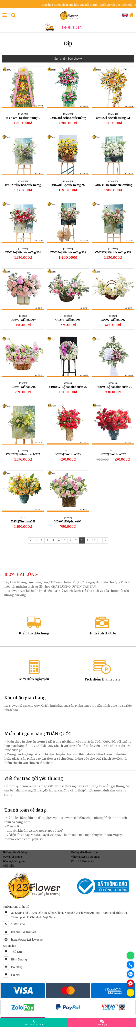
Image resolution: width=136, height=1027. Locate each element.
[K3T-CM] (23, 114)
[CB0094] (67, 383)
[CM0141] (113, 114)
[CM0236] (23, 248)
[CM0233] (113, 248)
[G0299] (23, 316)
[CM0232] (23, 450)
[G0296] (23, 383)
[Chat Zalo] (130, 974)
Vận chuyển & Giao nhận (85, 856)
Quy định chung (12, 856)
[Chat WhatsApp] (130, 955)
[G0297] (113, 316)
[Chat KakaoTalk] (130, 993)
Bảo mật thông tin (14, 861)
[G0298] (68, 316)
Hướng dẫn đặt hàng (15, 852)
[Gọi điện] (130, 965)
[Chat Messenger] (130, 983)
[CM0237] (23, 181)
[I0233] (68, 450)
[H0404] (68, 517)
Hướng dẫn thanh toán (84, 852)
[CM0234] (68, 248)
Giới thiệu (8, 865)
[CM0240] (68, 181)
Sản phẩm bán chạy (68, 58)
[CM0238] (68, 114)
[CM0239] (113, 181)
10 (93, 540)
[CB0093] (112, 383)
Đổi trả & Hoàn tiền (82, 861)
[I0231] (23, 517)
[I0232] (113, 450)
